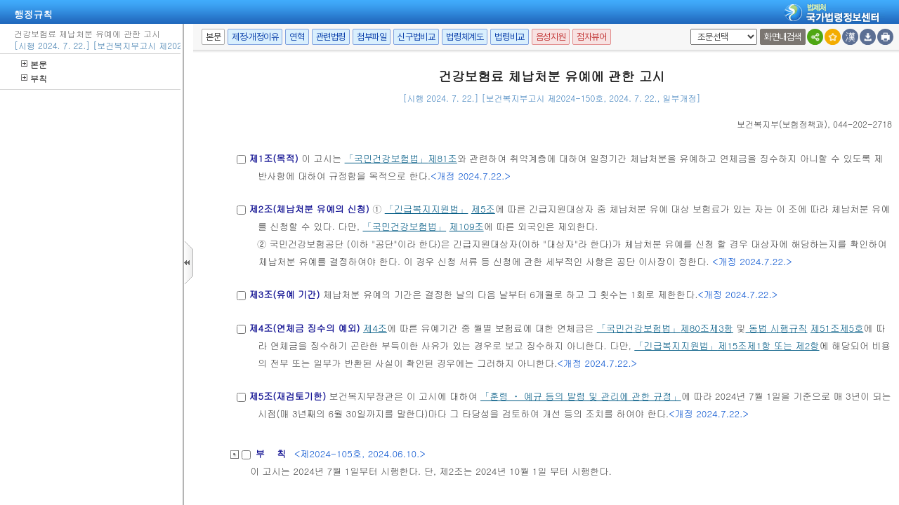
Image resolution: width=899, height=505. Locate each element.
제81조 (442, 158)
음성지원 (550, 37)
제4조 (375, 328)
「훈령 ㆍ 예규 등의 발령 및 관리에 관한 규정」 (580, 396)
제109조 (467, 226)
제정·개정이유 (255, 37)
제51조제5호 (837, 328)
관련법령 (331, 37)
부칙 (34, 78)
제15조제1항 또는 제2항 (769, 345)
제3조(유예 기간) (284, 294)
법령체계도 (464, 37)
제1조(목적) (273, 158)
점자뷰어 (591, 37)
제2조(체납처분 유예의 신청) (309, 208)
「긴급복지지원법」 (426, 208)
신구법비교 (416, 37)
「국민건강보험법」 (386, 158)
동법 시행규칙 (777, 328)
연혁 (296, 37)
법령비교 (509, 37)
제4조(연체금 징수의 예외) (304, 328)
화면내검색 (782, 37)
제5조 (483, 208)
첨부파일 (371, 37)
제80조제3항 (706, 328)
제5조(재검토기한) (287, 396)
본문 (34, 64)
